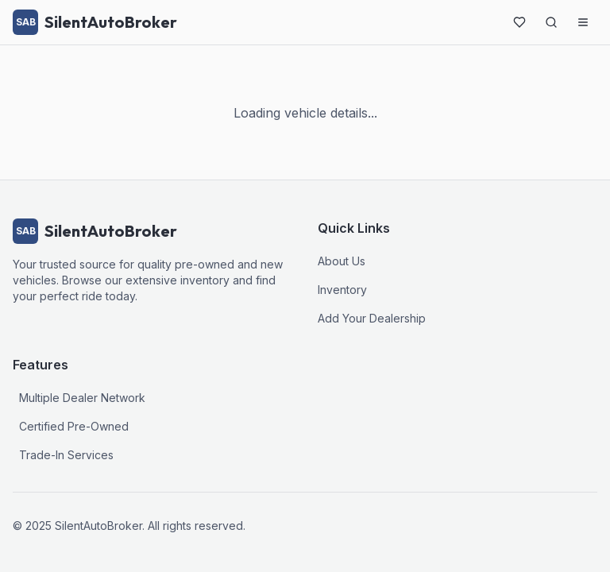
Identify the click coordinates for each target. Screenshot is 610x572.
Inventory (342, 289)
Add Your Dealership (372, 318)
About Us (341, 261)
